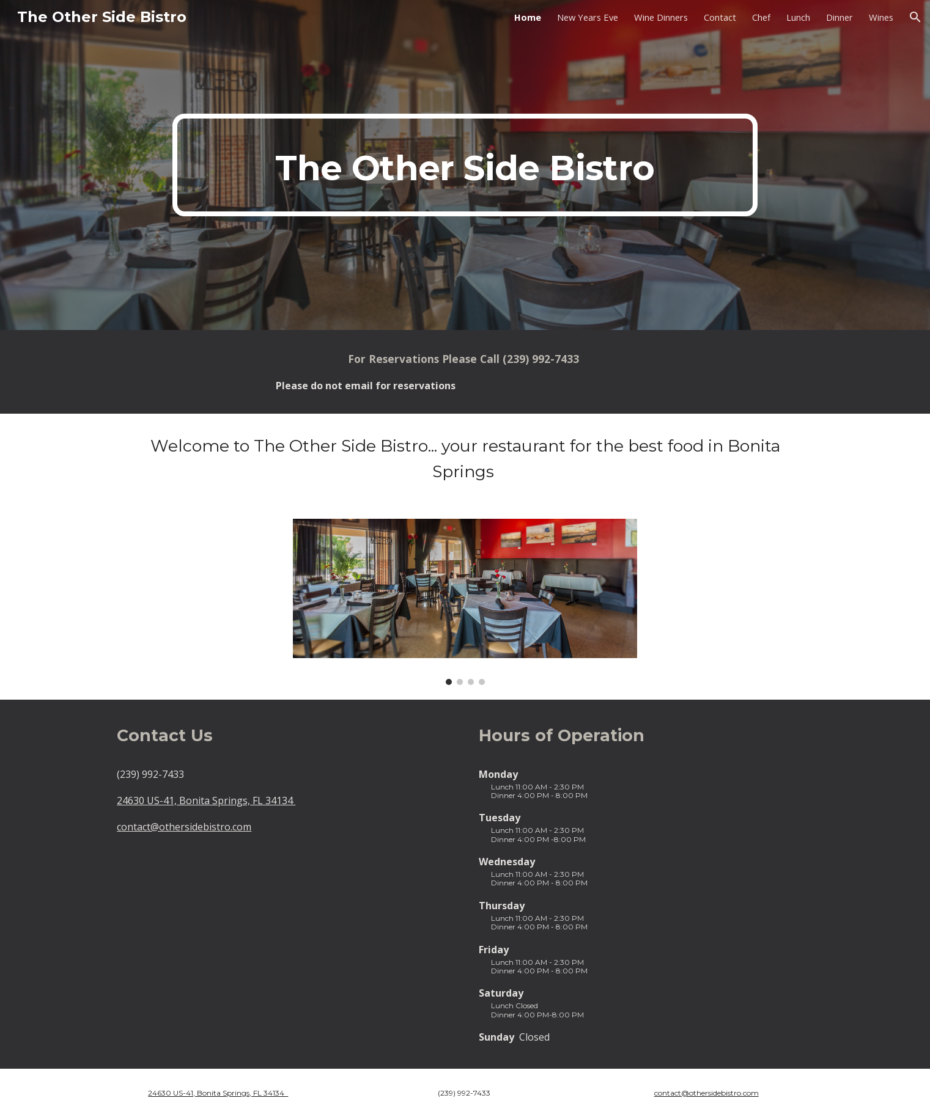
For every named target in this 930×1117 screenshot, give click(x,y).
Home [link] (527, 17)
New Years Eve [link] (587, 17)
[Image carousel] (465, 602)
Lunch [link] (798, 17)
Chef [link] (761, 17)
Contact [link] (720, 17)
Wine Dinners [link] (661, 17)
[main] (465, 165)
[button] (915, 17)
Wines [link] (881, 17)
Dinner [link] (839, 17)
